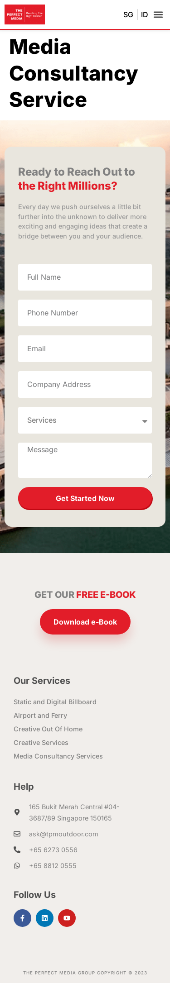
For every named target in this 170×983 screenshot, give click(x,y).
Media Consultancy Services (58, 756)
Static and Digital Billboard (55, 702)
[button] (158, 14)
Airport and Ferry (40, 715)
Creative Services (41, 742)
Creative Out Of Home (48, 729)
